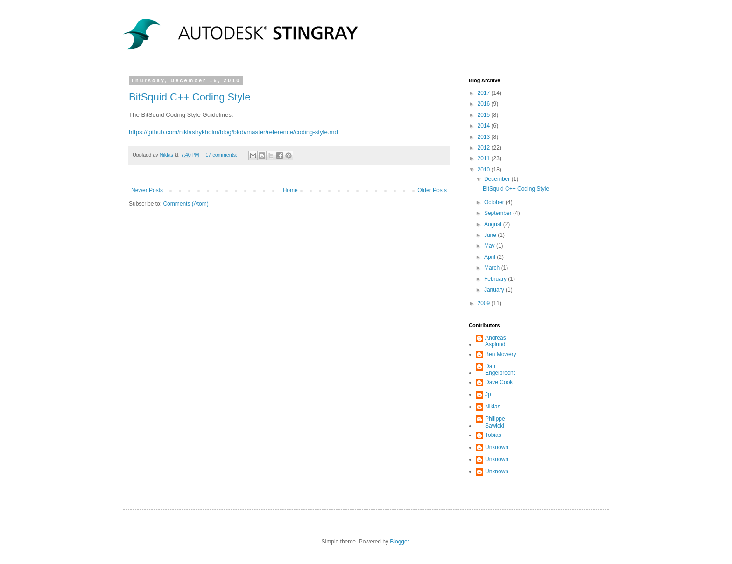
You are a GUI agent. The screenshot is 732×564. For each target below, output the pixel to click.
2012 (485, 147)
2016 (485, 103)
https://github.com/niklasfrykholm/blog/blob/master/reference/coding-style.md (233, 132)
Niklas (492, 406)
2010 (485, 169)
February (496, 279)
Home (290, 190)
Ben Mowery (500, 354)
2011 (485, 158)
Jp (488, 394)
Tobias (493, 435)
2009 (485, 303)
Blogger (399, 541)
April (490, 257)
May (490, 246)
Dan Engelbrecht (500, 369)
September (498, 213)
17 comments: (222, 154)
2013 (485, 137)
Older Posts (432, 190)
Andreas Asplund (495, 341)
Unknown (496, 447)
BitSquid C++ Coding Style (190, 97)
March (492, 267)
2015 (485, 115)
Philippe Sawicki (495, 421)
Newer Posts (147, 190)
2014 (485, 125)
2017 (485, 93)
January (495, 289)
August (493, 224)
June (491, 235)
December (498, 179)
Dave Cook (499, 382)
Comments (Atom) (185, 203)
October (495, 202)
